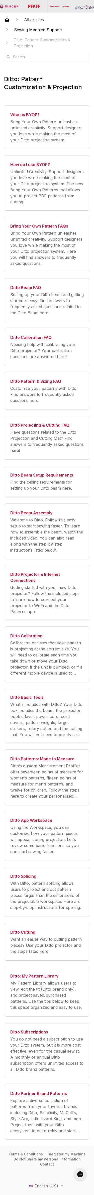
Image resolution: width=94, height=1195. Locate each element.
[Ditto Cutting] (47, 942)
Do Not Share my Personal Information (47, 1159)
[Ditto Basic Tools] (47, 715)
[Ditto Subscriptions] (47, 1050)
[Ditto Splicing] (47, 892)
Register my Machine (67, 1154)
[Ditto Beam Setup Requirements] (47, 481)
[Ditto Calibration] (47, 654)
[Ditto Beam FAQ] (47, 300)
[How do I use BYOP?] (47, 183)
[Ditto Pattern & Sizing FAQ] (47, 391)
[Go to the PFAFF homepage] (34, 6)
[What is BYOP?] (47, 127)
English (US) (47, 1186)
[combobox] (47, 57)
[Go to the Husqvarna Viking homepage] (59, 6)
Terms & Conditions (26, 1154)
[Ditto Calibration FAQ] (47, 347)
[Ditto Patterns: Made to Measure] (47, 777)
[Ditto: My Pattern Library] (47, 992)
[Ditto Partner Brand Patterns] (47, 1112)
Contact (47, 1164)
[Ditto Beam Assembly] (47, 531)
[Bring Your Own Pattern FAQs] (47, 244)
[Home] (7, 20)
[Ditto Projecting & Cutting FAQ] (47, 438)
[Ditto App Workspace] (47, 836)
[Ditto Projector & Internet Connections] (47, 592)
